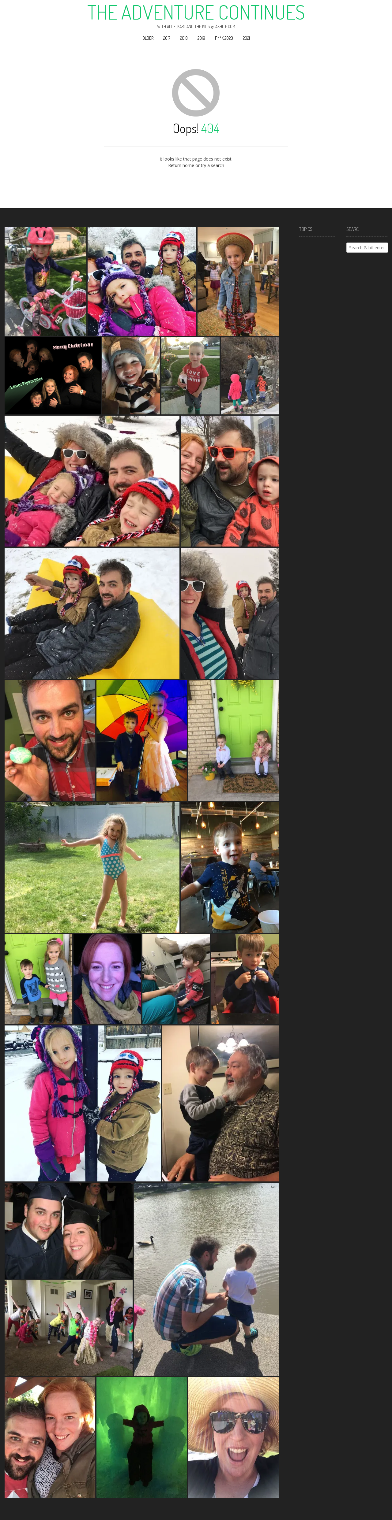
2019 (201, 38)
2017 (166, 38)
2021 (246, 38)
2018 (184, 38)
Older (147, 38)
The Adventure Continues (196, 12)
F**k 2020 (224, 38)
